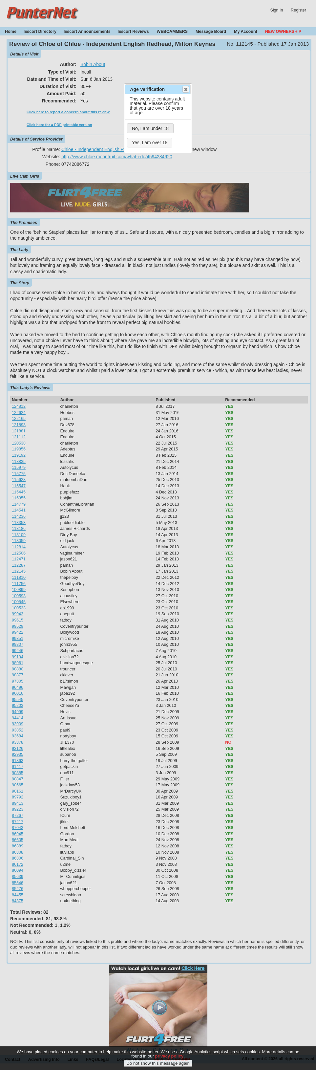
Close (185, 89)
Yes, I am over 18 (149, 142)
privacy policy (169, 1056)
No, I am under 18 (150, 128)
